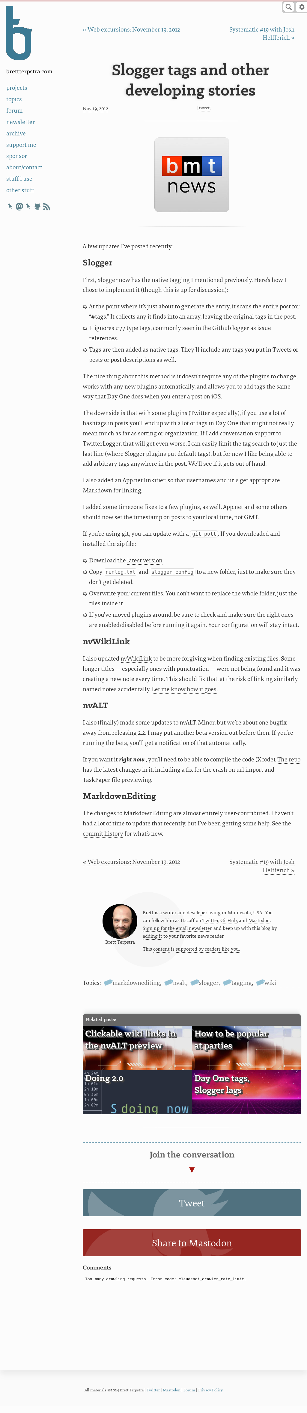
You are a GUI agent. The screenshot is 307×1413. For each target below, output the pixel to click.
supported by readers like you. (208, 953)
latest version (144, 560)
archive (16, 133)
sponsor (16, 156)
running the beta (105, 743)
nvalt (179, 989)
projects (16, 88)
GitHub (228, 923)
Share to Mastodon (192, 1250)
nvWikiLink (136, 658)
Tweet (204, 108)
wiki (270, 989)
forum (14, 110)
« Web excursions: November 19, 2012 (131, 29)
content (161, 953)
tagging (241, 989)
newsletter (20, 122)
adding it (152, 940)
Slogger (107, 280)
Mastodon (259, 923)
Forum (189, 1396)
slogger (209, 989)
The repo (288, 759)
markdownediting (136, 989)
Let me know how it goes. (185, 689)
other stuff (20, 190)
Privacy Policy (210, 1396)
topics (14, 99)
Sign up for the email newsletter (177, 931)
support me (21, 145)
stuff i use (19, 179)
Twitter (210, 923)
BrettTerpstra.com (29, 71)
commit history (103, 833)
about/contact (24, 167)
